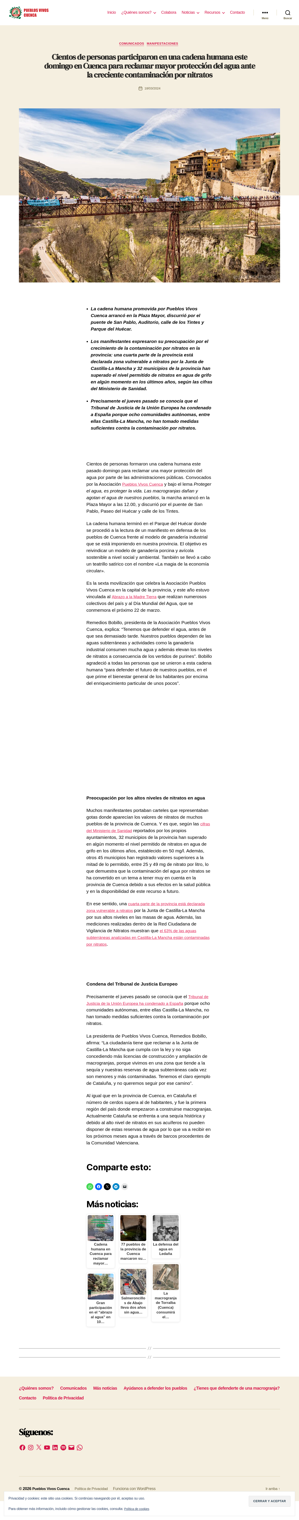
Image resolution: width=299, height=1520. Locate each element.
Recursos (212, 15)
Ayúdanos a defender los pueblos (183, 1407)
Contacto (237, 15)
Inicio (111, 15)
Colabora (168, 15)
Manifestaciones (164, 51)
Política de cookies (138, 1509)
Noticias (188, 15)
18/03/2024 (152, 96)
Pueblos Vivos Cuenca (145, 491)
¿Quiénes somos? (136, 15)
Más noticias (123, 1407)
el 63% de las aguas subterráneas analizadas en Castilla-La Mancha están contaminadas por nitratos (148, 945)
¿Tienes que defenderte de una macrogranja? (72, 1416)
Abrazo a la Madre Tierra (137, 604)
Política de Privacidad (185, 1416)
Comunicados (131, 51)
